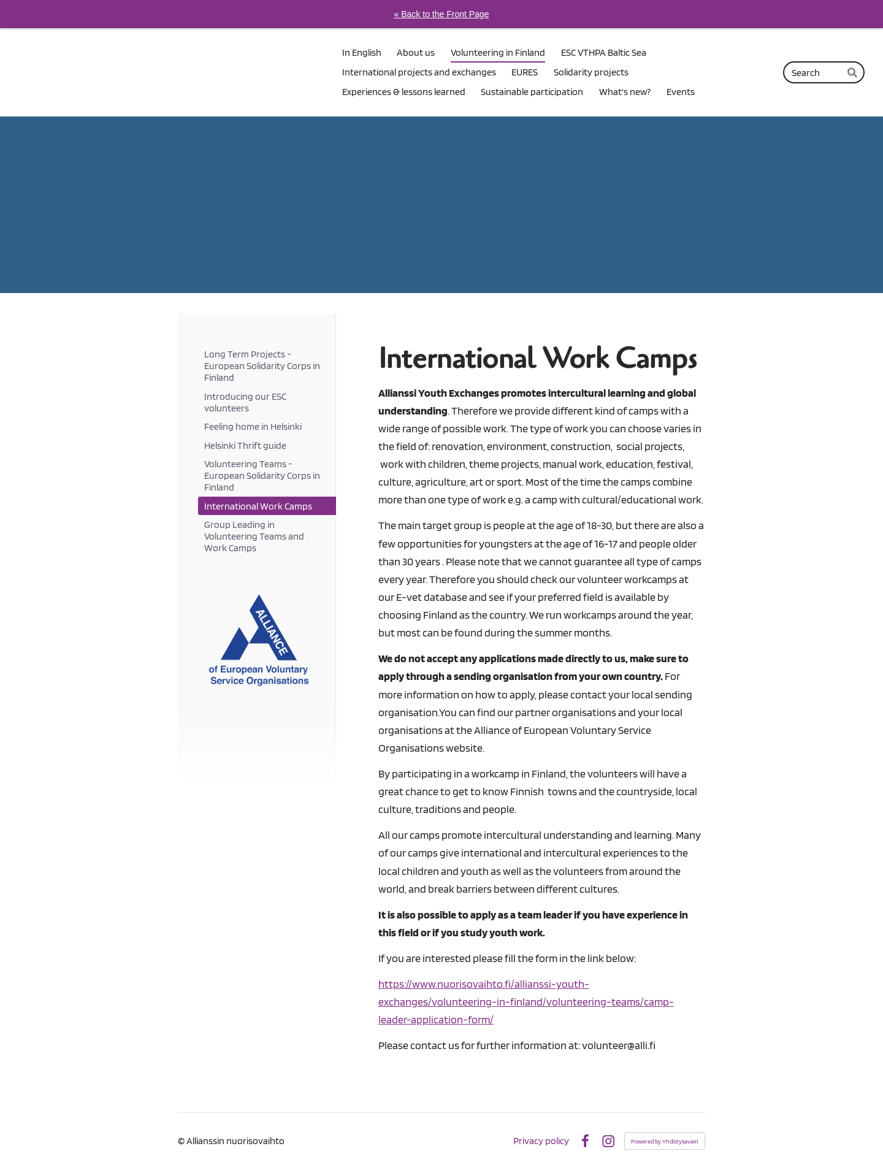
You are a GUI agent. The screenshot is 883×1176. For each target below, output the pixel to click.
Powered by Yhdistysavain (664, 1141)
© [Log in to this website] (182, 1141)
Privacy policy (541, 1141)
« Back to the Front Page (441, 14)
